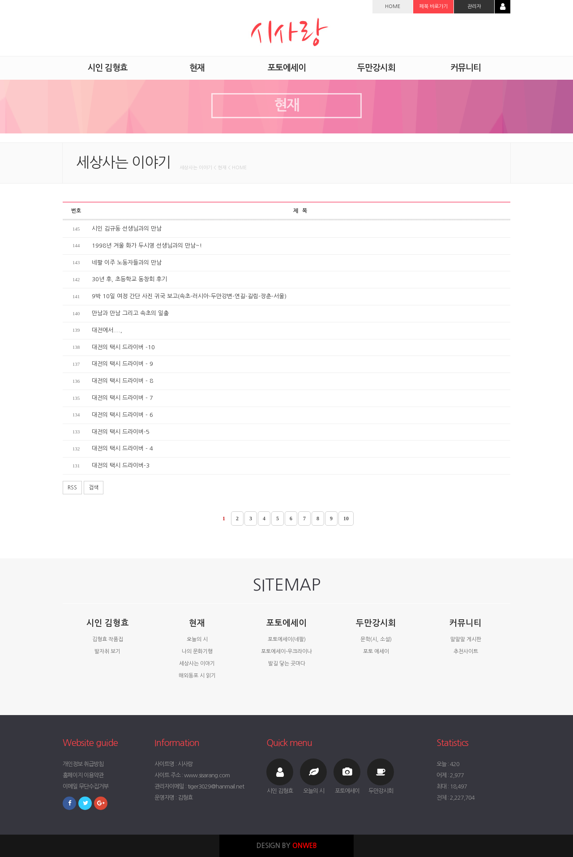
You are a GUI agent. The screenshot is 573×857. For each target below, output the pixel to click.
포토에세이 (286, 623)
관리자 (474, 6)
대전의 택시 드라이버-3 (121, 465)
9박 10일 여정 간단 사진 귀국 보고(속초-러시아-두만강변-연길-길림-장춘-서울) (189, 296)
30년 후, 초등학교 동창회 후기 (129, 279)
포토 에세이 (376, 651)
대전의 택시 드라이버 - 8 (122, 381)
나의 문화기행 (197, 651)
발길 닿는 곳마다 (286, 663)
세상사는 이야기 (197, 663)
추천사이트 (465, 651)
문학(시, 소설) (376, 639)
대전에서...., (107, 330)
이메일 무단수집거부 (85, 786)
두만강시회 (376, 623)
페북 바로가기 (433, 6)
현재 (197, 623)
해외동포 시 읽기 (197, 675)
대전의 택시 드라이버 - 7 (122, 398)
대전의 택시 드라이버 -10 (123, 347)
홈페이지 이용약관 (83, 775)
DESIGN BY (287, 845)
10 (346, 518)
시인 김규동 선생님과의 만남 (127, 228)
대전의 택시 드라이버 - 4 (122, 448)
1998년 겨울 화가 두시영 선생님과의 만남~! (147, 246)
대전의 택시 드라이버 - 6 (122, 415)
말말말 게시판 (465, 639)
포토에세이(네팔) (287, 639)
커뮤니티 (465, 623)
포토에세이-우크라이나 (286, 651)
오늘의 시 (197, 639)
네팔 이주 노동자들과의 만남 (127, 263)
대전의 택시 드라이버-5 (121, 432)
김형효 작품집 (107, 639)
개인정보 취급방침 (83, 764)
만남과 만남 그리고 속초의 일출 (130, 313)
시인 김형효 (107, 623)
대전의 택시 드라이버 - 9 (122, 364)
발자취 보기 (107, 651)
